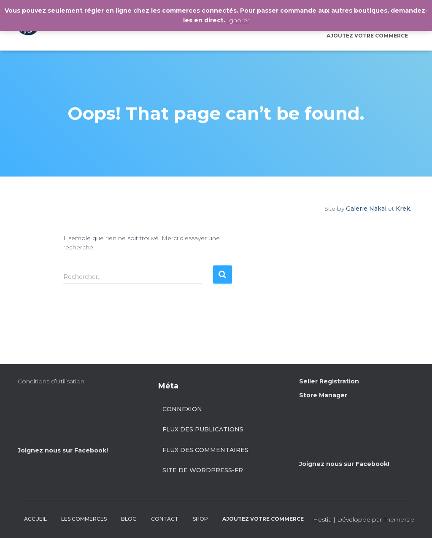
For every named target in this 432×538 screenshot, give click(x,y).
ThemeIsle (398, 519)
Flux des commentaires (205, 450)
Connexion (182, 409)
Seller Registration (329, 381)
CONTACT (164, 519)
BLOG (129, 519)
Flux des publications (202, 429)
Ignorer (238, 20)
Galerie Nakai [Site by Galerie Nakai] (366, 208)
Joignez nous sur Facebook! (63, 450)
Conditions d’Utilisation (51, 381)
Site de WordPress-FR (202, 470)
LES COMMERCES (84, 519)
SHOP (200, 519)
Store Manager (323, 395)
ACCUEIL (35, 519)
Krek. (403, 208)
